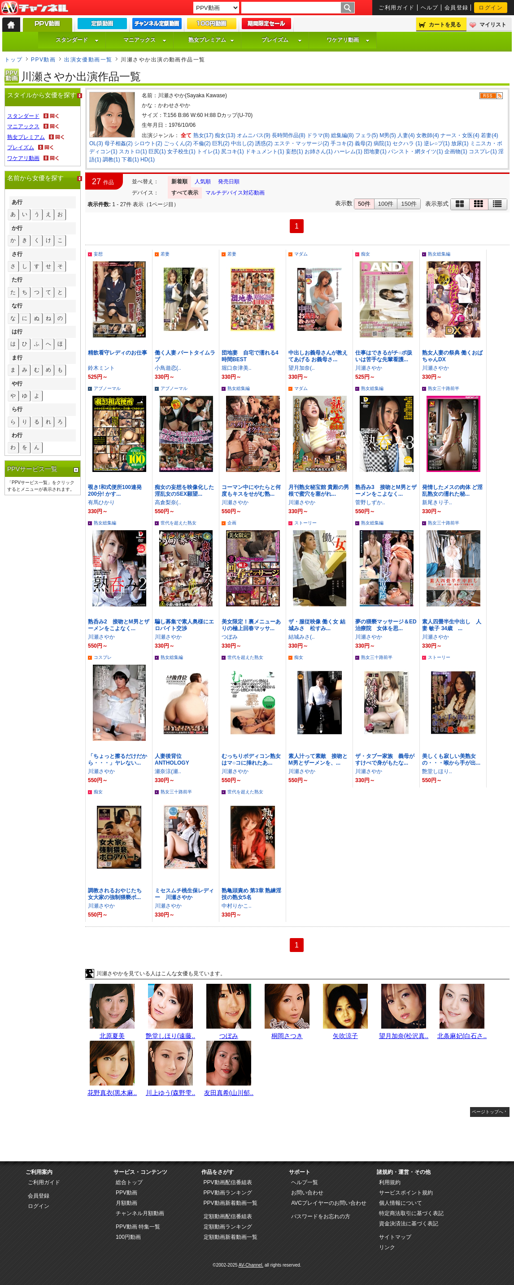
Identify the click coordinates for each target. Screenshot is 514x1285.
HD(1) (147, 159)
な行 (17, 306)
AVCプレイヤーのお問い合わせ (328, 1203)
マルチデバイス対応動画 (235, 193)
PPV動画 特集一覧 (138, 1227)
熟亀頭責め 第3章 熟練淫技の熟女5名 (251, 893)
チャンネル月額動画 (140, 1213)
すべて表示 (184, 193)
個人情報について (400, 1203)
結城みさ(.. (301, 637)
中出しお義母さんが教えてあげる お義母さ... (318, 356)
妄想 (98, 253)
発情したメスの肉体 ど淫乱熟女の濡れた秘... (452, 490)
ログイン (491, 7)
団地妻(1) (375, 151)
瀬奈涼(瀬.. (168, 771)
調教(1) (111, 159)
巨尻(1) (157, 151)
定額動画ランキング (228, 1227)
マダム (301, 253)
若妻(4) (489, 135)
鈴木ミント (101, 368)
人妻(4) (406, 135)
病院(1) (382, 143)
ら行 (17, 409)
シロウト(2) (148, 143)
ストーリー (305, 522)
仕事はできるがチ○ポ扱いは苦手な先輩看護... (383, 356)
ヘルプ (430, 7)
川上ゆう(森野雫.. (170, 1092)
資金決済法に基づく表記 (408, 1223)
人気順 (203, 181)
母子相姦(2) (119, 143)
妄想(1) (294, 151)
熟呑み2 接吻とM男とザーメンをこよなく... (118, 625)
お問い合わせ (307, 1193)
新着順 (179, 181)
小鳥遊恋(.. (168, 368)
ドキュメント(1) (264, 151)
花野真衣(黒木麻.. (112, 1092)
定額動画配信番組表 (228, 1216)
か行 (17, 228)
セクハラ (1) (407, 143)
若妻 (165, 253)
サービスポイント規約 (406, 1193)
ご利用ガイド (397, 7)
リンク (387, 1247)
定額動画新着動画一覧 (230, 1237)
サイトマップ (395, 1237)
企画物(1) (455, 151)
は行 (17, 332)
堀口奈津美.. (237, 368)
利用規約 (390, 1182)
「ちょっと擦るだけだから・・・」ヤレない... (117, 759)
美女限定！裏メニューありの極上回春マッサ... (251, 625)
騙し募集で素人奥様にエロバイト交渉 (184, 625)
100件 (386, 203)
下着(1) (130, 159)
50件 (364, 203)
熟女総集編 (439, 253)
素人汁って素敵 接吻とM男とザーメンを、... (318, 759)
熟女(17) (203, 135)
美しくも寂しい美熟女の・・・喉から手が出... (451, 759)
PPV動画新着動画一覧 (230, 1203)
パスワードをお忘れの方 (320, 1216)
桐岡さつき (287, 1035)
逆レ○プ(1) (437, 143)
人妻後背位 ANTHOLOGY (172, 759)
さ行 (17, 254)
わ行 (17, 435)
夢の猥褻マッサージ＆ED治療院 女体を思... (386, 625)
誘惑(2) (264, 143)
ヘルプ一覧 (304, 1182)
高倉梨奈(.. (168, 502)
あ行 (17, 202)
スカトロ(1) (133, 151)
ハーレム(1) (348, 151)
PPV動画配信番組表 (228, 1182)
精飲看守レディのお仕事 (117, 353)
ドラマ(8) (318, 135)
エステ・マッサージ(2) (301, 143)
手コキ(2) (342, 143)
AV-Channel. (251, 1265)
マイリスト (492, 25)
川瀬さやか (368, 368)
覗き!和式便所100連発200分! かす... (115, 490)
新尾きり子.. (437, 502)
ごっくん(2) (178, 143)
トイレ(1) (208, 151)
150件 (409, 203)
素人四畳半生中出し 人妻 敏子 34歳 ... (451, 625)
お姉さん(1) (319, 151)
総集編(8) (342, 135)
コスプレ (103, 657)
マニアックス (144, 40)
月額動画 (126, 1203)
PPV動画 (43, 59)
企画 (231, 522)
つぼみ (230, 637)
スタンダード (77, 40)
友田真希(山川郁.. (228, 1092)
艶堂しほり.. (437, 771)
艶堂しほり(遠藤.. (170, 1035)
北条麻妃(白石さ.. (462, 1035)
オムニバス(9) (253, 135)
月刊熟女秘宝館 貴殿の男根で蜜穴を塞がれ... (318, 490)
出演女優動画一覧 (88, 59)
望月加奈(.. (301, 368)
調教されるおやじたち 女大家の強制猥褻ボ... (117, 893)
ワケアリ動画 (348, 40)
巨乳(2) (221, 143)
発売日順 (229, 181)
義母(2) (363, 143)
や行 (17, 384)
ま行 (17, 358)
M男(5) (387, 135)
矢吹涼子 (345, 1035)
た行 (17, 280)
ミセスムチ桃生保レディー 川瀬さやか (184, 893)
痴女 (365, 253)
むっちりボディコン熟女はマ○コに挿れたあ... (251, 759)
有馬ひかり (101, 502)
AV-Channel (34, 8)
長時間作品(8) (288, 135)
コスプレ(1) (483, 151)
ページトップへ (487, 1111)
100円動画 (128, 1237)
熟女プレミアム (211, 40)
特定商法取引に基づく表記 (411, 1213)
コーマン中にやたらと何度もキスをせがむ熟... (251, 490)
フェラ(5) (366, 135)
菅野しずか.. (370, 502)
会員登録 (456, 7)
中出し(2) (242, 143)
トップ (13, 59)
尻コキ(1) (232, 151)
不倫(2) (202, 143)
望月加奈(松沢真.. (403, 1035)
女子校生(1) (181, 151)
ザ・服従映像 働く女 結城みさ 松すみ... (316, 625)
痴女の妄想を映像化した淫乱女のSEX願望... (184, 490)
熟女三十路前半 (443, 388)
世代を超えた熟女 (178, 522)
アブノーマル (107, 388)
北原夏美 (112, 1035)
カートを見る (445, 25)
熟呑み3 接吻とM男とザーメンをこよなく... (386, 490)
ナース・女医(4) (459, 135)
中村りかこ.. (237, 906)
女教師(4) (427, 135)
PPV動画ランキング (228, 1193)
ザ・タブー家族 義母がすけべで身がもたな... (384, 759)
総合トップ (129, 1182)
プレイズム (281, 40)
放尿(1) (460, 143)
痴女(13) (225, 135)
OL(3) (96, 143)
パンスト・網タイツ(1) (415, 151)
